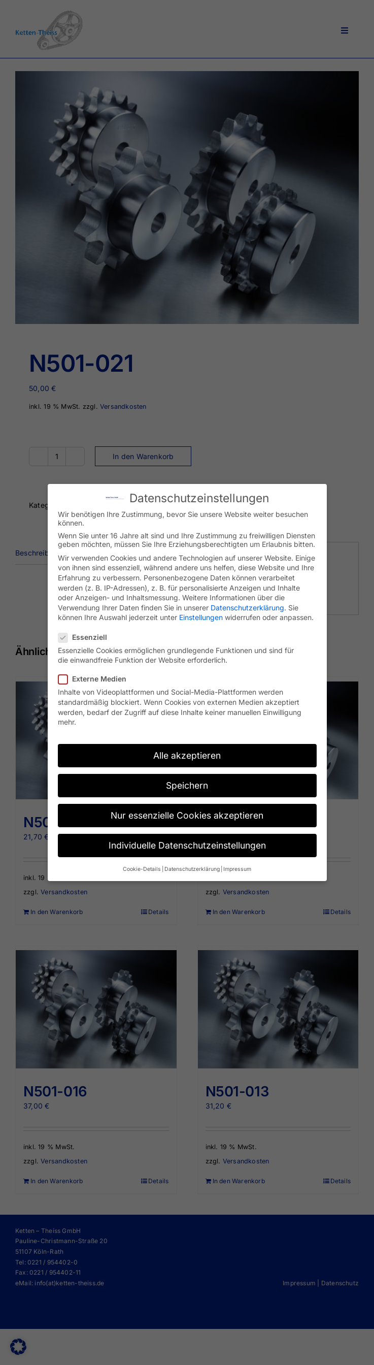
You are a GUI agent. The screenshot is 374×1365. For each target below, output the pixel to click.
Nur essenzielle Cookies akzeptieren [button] (187, 815)
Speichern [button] (187, 785)
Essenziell (87, 637)
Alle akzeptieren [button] (187, 755)
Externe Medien (96, 678)
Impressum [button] (237, 869)
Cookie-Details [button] (142, 869)
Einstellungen (201, 617)
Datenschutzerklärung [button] (192, 869)
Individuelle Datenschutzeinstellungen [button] (187, 845)
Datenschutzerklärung (247, 607)
